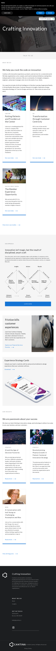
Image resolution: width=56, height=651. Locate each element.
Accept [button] (50, 13)
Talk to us (28, 55)
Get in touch (17, 611)
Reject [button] (40, 13)
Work (13, 601)
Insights (14, 604)
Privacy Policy (28, 648)
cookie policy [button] (28, 7)
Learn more (28, 304)
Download (10, 369)
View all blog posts (10, 554)
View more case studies (11, 225)
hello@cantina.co (16, 620)
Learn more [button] (7, 13)
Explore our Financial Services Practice (14, 346)
